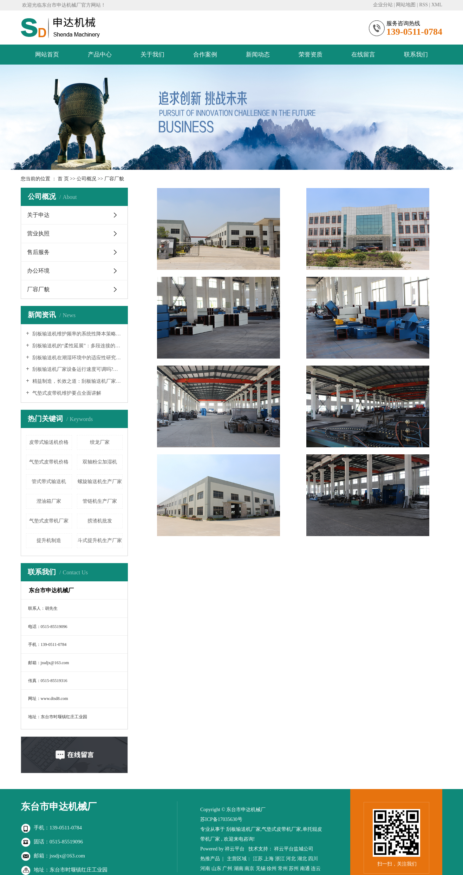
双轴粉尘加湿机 (100, 462)
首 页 (63, 178)
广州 (227, 868)
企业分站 (383, 4)
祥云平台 (234, 848)
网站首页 (47, 54)
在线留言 (363, 54)
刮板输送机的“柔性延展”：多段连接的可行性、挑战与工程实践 (77, 345)
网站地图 (406, 4)
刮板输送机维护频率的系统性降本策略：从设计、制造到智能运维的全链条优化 (77, 333)
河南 (205, 868)
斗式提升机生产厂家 (100, 540)
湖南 (238, 868)
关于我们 (152, 54)
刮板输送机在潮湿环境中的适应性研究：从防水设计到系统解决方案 (77, 357)
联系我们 (416, 54)
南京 (249, 868)
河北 (291, 858)
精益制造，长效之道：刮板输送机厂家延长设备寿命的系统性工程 (77, 381)
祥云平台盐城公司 (293, 848)
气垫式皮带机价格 (49, 462)
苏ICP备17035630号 (221, 819)
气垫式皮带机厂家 (49, 520)
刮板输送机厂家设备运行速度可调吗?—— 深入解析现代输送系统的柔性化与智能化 (77, 369)
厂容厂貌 (38, 289)
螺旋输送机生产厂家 (100, 481)
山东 (216, 868)
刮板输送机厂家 (243, 829)
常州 (283, 868)
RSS (423, 4)
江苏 (258, 858)
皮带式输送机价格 (49, 442)
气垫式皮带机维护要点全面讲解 (66, 393)
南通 (305, 868)
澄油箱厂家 (49, 501)
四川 (313, 858)
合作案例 (205, 54)
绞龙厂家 (100, 442)
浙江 (280, 858)
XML (436, 4)
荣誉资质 (310, 54)
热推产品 (210, 858)
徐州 (271, 868)
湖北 (302, 858)
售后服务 (38, 252)
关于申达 (38, 215)
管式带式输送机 (49, 481)
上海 (269, 858)
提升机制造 (49, 540)
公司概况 (87, 178)
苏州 (294, 868)
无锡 (261, 868)
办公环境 (38, 271)
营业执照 (38, 233)
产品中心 (100, 54)
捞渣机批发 (99, 520)
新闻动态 (258, 54)
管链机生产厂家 (100, 501)
